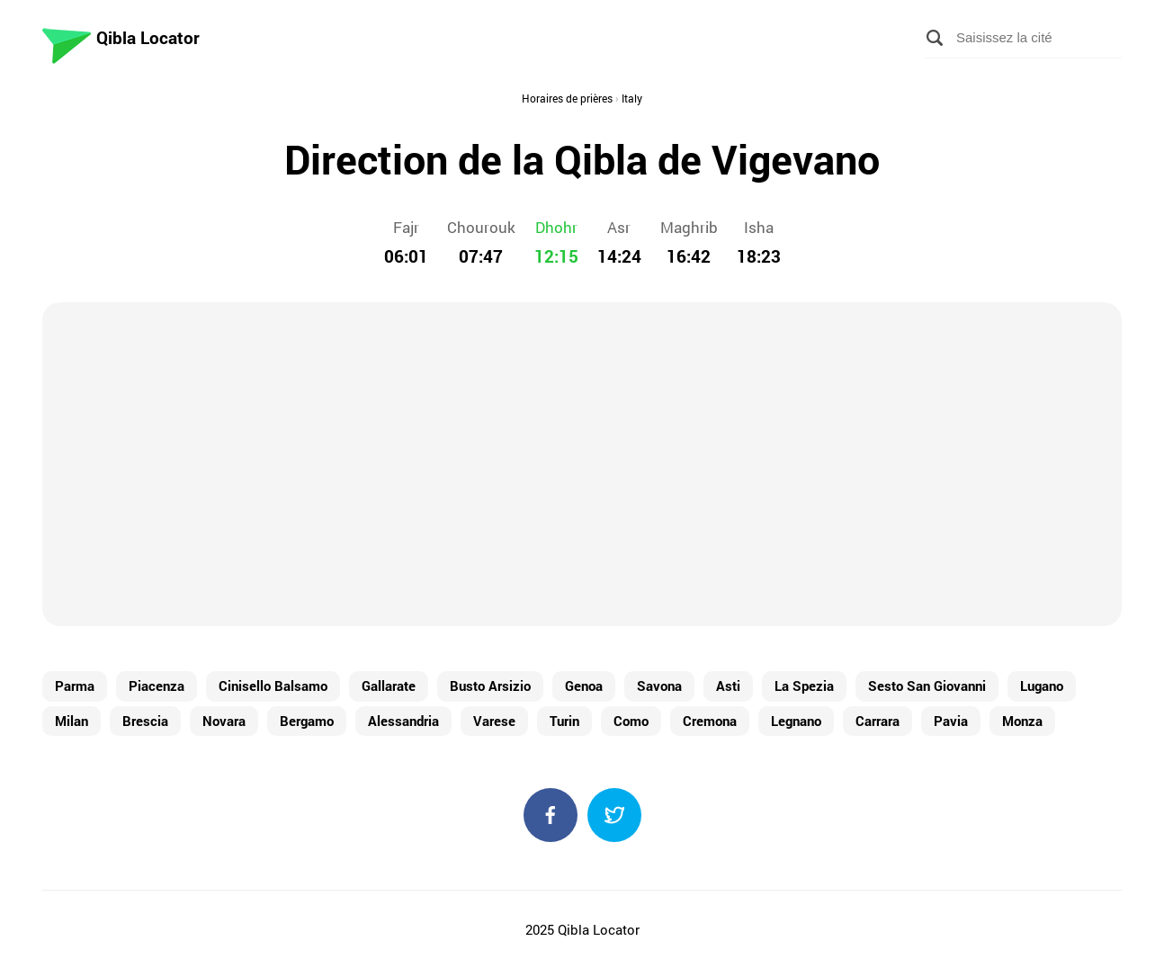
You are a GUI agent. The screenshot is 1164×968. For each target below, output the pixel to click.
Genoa (584, 686)
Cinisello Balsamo (273, 686)
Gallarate (389, 686)
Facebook (551, 815)
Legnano (796, 721)
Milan (71, 721)
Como (631, 721)
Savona (659, 686)
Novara (224, 721)
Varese (494, 721)
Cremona (710, 721)
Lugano (1041, 686)
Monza (1022, 721)
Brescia (145, 721)
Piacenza (156, 686)
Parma (74, 686)
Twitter (614, 815)
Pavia (951, 721)
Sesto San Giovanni (927, 686)
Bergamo (307, 721)
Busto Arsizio (490, 686)
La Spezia (804, 686)
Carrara (877, 721)
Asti (728, 686)
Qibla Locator (148, 37)
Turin (564, 721)
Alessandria (403, 721)
